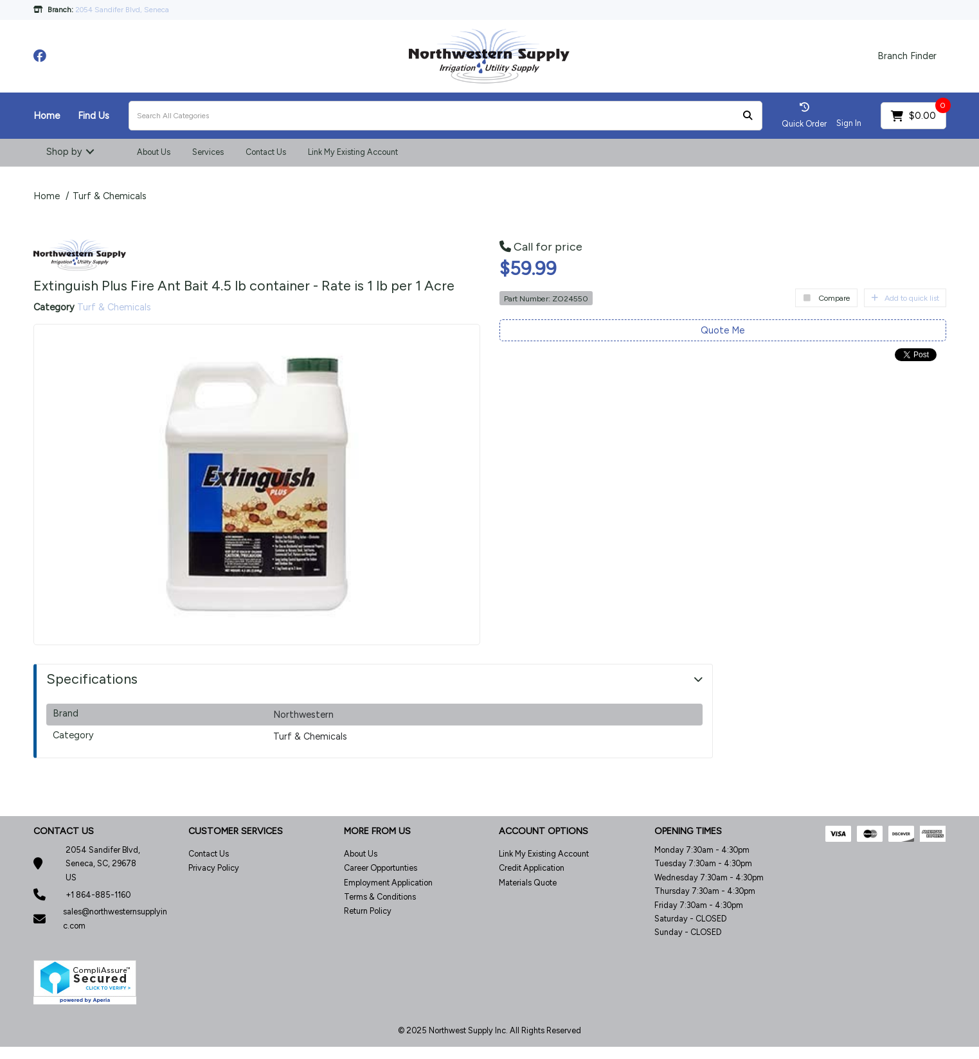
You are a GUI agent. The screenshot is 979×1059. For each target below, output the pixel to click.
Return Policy (367, 911)
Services (208, 152)
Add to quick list (905, 298)
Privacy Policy (213, 868)
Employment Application (388, 882)
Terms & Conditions (380, 897)
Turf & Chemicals (110, 196)
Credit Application (531, 868)
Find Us (93, 115)
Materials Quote (528, 882)
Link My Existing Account (353, 152)
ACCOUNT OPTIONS (543, 831)
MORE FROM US (377, 831)
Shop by (64, 151)
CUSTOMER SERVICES (235, 831)
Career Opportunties (380, 868)
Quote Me (722, 330)
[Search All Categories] (445, 115)
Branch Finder (907, 55)
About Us (153, 152)
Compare (826, 298)
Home (46, 115)
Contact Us (266, 152)
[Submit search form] (747, 116)
